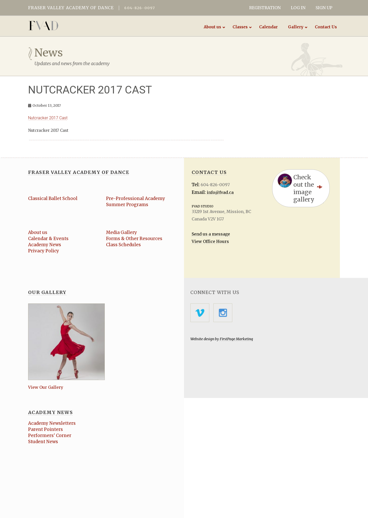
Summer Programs (127, 204)
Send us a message (211, 234)
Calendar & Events (48, 238)
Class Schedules (123, 245)
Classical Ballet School (52, 198)
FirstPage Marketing (236, 339)
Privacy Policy (43, 251)
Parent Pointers (45, 429)
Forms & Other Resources (134, 238)
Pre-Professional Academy (135, 198)
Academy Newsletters (52, 423)
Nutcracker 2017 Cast (47, 117)
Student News (43, 441)
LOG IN (298, 7)
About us (37, 232)
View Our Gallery (45, 387)
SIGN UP (324, 7)
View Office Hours (210, 241)
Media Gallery (121, 232)
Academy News (44, 245)
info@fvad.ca (220, 192)
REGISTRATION (265, 7)
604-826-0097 (139, 8)
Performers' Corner (49, 435)
